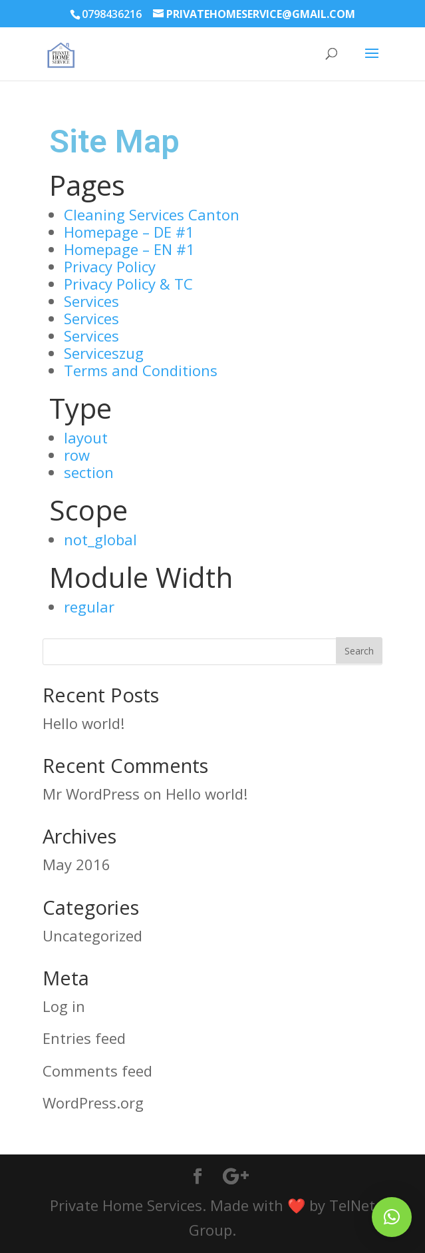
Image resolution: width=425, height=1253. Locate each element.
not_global (100, 539)
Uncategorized (92, 935)
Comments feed (97, 1071)
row (77, 455)
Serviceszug (104, 353)
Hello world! (83, 723)
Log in (64, 1006)
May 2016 (76, 864)
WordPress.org (93, 1103)
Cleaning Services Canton (151, 214)
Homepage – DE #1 (129, 232)
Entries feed (84, 1038)
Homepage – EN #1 (129, 249)
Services (91, 301)
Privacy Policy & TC (128, 284)
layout (86, 437)
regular (89, 607)
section (89, 472)
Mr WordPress (91, 794)
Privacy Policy (110, 266)
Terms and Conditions (140, 370)
